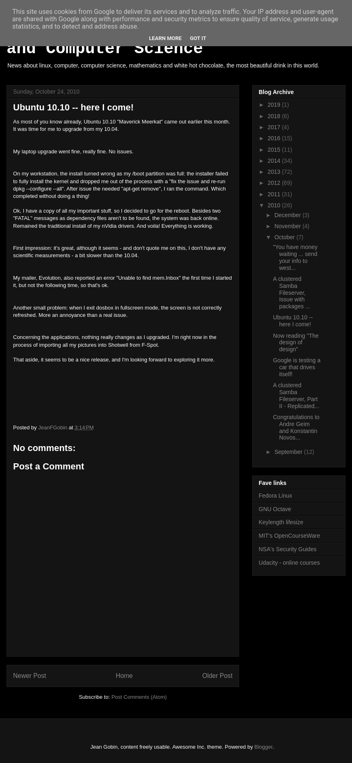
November (288, 226)
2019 (275, 104)
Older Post (217, 675)
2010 (275, 205)
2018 (275, 116)
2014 (275, 160)
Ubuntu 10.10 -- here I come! (293, 321)
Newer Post (29, 675)
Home (124, 675)
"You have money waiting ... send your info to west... (295, 257)
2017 (275, 127)
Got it (198, 38)
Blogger (264, 747)
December (288, 215)
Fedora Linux (275, 495)
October (285, 237)
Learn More (165, 38)
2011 (275, 194)
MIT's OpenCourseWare (289, 535)
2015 (275, 149)
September (289, 452)
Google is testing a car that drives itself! (296, 367)
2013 (275, 171)
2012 (275, 183)
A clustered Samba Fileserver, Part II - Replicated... (296, 395)
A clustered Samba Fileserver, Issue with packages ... (291, 293)
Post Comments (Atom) (139, 697)
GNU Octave (275, 509)
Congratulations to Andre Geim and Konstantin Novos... (296, 427)
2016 (275, 138)
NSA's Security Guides (287, 549)
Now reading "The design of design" (296, 342)
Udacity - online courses (289, 562)
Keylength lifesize (281, 522)
